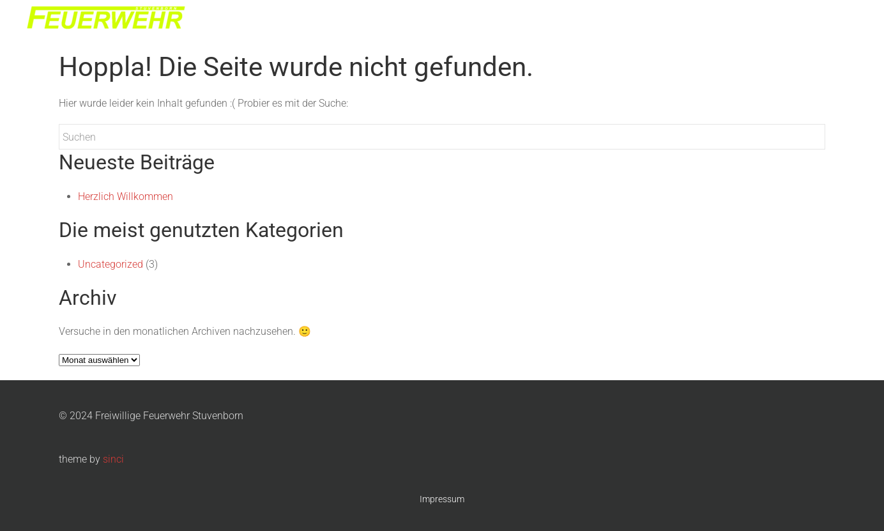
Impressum (442, 499)
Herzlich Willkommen (125, 196)
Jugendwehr (699, 19)
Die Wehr (637, 19)
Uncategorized (110, 264)
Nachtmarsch (770, 19)
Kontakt (833, 19)
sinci (113, 459)
